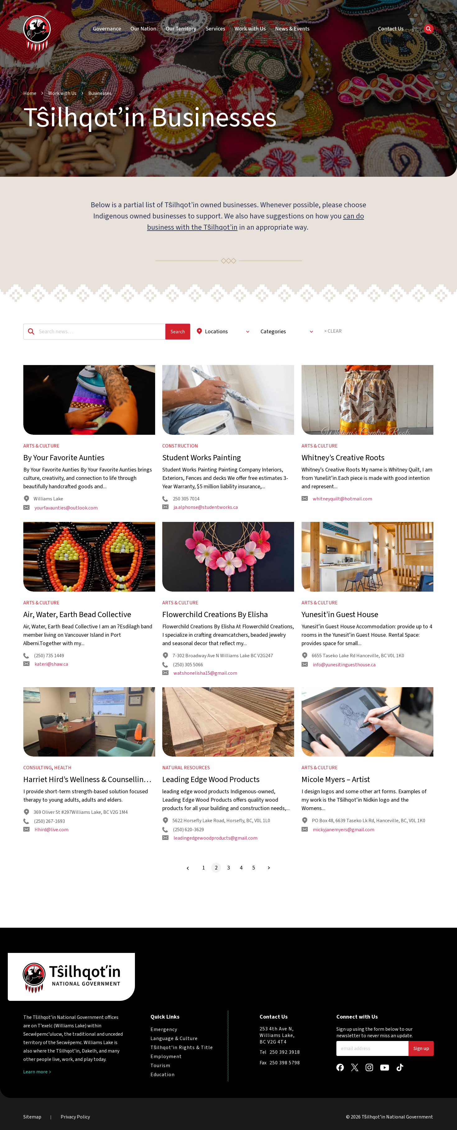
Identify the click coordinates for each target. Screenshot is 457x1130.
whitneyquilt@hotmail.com (337, 511)
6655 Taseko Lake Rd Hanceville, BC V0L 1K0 (353, 681)
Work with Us (250, 29)
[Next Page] (269, 905)
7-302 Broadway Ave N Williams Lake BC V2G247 (218, 681)
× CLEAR (333, 331)
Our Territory (181, 29)
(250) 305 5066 (182, 689)
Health (63, 805)
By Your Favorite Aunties (63, 470)
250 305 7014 (181, 511)
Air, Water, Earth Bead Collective (77, 639)
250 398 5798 (285, 1062)
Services (215, 29)
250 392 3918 (285, 1052)
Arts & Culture (41, 458)
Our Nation (143, 29)
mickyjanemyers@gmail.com (338, 867)
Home (29, 93)
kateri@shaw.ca (45, 689)
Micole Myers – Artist (336, 817)
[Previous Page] (188, 906)
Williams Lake (43, 512)
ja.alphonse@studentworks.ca (200, 520)
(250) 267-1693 (44, 859)
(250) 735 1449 (43, 680)
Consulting (37, 805)
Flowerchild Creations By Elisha (215, 639)
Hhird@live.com (45, 867)
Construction (180, 458)
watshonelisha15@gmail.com (199, 698)
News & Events (292, 29)
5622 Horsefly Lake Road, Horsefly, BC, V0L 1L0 (216, 859)
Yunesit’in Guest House (340, 639)
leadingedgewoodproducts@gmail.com (209, 876)
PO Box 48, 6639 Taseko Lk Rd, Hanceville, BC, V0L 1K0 (363, 859)
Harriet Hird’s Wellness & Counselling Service (85, 817)
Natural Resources (186, 805)
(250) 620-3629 (183, 867)
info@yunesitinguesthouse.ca (339, 689)
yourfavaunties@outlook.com (60, 520)
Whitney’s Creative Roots (343, 470)
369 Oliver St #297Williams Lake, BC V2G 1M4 (76, 850)
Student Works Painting (201, 470)
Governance (107, 29)
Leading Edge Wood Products (211, 817)
